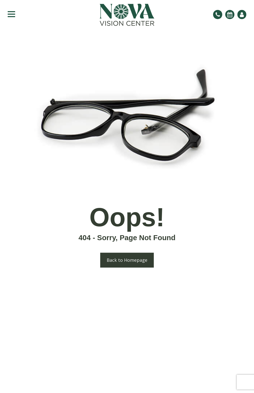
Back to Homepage (127, 260)
